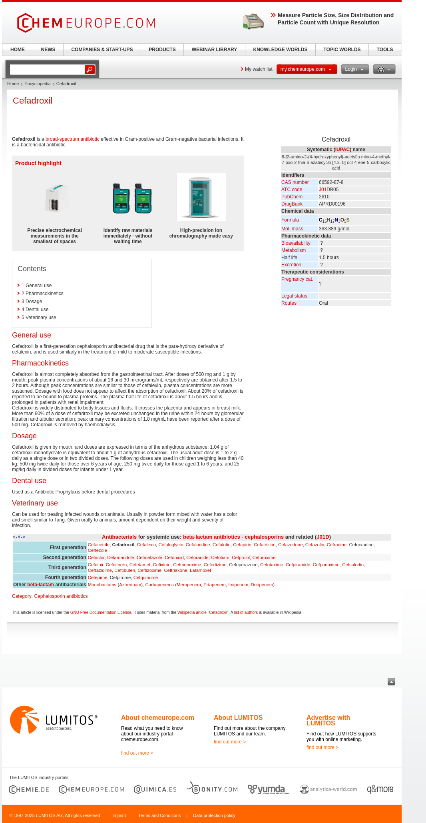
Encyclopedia (37, 83)
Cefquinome (145, 577)
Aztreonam (130, 584)
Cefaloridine (198, 544)
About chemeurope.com (157, 717)
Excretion (291, 265)
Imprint (119, 815)
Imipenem (238, 584)
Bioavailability (296, 243)
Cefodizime (215, 564)
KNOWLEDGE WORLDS (280, 49)
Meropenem (189, 584)
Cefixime (162, 564)
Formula (290, 220)
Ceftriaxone (175, 570)
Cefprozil (241, 557)
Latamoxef (200, 570)
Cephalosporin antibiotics (61, 596)
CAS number (295, 182)
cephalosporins (264, 537)
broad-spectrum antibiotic (73, 139)
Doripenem (262, 584)
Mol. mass (292, 229)
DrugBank (292, 204)
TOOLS (384, 49)
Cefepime (97, 577)
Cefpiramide (298, 564)
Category (22, 596)
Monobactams (102, 584)
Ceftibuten (124, 570)
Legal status (294, 296)
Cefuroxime (263, 557)
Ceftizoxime (150, 570)
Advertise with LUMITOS (328, 720)
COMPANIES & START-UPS (102, 49)
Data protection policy (214, 815)
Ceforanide (197, 557)
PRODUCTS (162, 49)
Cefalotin (222, 544)
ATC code (291, 189)
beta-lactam (40, 584)
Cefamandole (120, 557)
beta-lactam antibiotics (211, 537)
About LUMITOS (238, 717)
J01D (323, 537)
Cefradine (336, 544)
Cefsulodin (353, 564)
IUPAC (342, 149)
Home (13, 83)
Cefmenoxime (187, 564)
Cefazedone (290, 544)
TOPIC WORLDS (341, 49)
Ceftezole (97, 550)
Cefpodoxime (326, 564)
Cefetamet (140, 564)
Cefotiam (220, 557)
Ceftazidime (100, 570)
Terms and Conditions (159, 815)
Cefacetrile (98, 544)
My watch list (259, 69)
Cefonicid (174, 557)
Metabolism (293, 250)
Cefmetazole (149, 557)
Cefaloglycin (170, 544)
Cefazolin (314, 544)
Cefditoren (116, 564)
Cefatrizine (264, 544)
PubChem (292, 197)
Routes (289, 303)
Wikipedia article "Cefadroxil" (203, 612)
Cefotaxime (271, 564)
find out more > (137, 753)
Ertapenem (214, 584)
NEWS (48, 49)
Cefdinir (96, 564)
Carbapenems (159, 584)
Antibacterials (119, 537)
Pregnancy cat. (297, 279)
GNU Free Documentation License (100, 612)
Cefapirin (242, 544)
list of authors (246, 612)
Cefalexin (146, 544)
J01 (322, 189)
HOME (17, 49)
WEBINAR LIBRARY (214, 49)
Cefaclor (96, 557)
